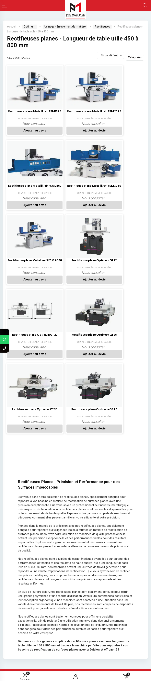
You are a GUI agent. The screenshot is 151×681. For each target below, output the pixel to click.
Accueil (11, 26)
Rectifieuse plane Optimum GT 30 (22, 266)
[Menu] (4, 5)
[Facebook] (43, 538)
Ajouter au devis (22, 134)
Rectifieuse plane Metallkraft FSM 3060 (124, 113)
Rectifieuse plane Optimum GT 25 (124, 189)
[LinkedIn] (55, 538)
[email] (124, 544)
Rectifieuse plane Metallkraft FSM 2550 (90, 113)
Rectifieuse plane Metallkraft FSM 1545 (22, 113)
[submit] (143, 544)
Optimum (29, 26)
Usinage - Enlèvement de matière (65, 26)
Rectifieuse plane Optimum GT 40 (56, 266)
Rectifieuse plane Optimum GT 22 (56, 189)
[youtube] (43, 549)
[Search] (145, 5)
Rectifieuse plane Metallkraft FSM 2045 (56, 113)
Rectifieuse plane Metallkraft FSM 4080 (22, 189)
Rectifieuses (102, 26)
